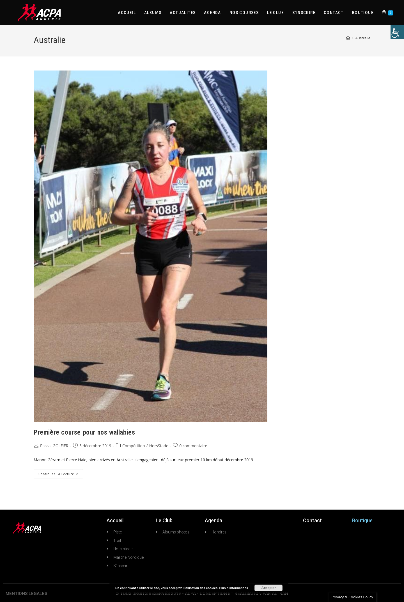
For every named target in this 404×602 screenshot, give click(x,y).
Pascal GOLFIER (54, 445)
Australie (362, 37)
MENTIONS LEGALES (26, 593)
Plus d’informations (233, 588)
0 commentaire (193, 445)
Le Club (164, 520)
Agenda (213, 520)
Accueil (115, 520)
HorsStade (158, 445)
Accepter (268, 588)
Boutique (362, 520)
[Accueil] (348, 37)
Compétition (133, 445)
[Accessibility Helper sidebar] (397, 32)
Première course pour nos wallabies (84, 432)
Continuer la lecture (60, 472)
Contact (312, 520)
